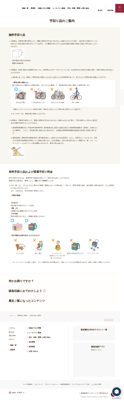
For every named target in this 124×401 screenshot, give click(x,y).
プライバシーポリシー (51, 384)
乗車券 (33, 8)
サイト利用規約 (28, 384)
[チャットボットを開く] (116, 393)
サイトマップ (39, 384)
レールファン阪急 (59, 8)
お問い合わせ (33, 351)
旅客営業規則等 (65, 384)
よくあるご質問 (96, 384)
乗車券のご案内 (22, 315)
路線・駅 (25, 8)
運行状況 (100, 8)
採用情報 (32, 346)
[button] (119, 8)
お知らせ (11, 339)
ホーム (12, 315)
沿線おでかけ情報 (44, 8)
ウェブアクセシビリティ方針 (81, 384)
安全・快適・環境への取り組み (78, 8)
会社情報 (32, 342)
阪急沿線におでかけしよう (25, 290)
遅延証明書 (110, 8)
